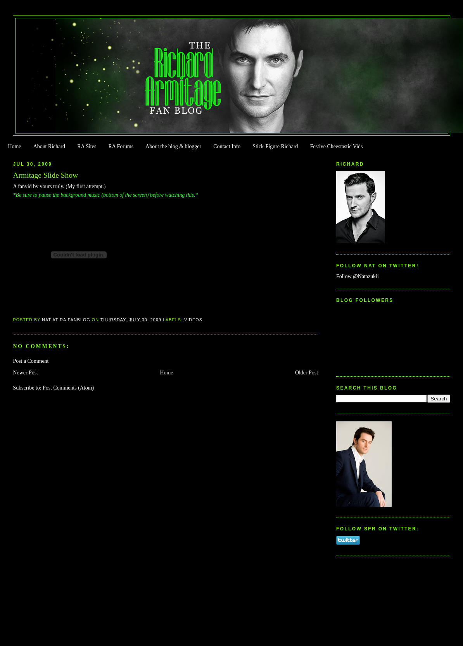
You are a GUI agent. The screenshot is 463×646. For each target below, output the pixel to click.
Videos (193, 319)
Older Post (306, 373)
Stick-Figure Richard (275, 146)
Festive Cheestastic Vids (336, 146)
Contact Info (226, 146)
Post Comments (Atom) (68, 388)
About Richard (49, 146)
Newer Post (25, 373)
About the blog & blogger (173, 146)
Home (14, 146)
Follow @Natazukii (357, 276)
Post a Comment (30, 361)
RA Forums (121, 146)
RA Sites (86, 146)
